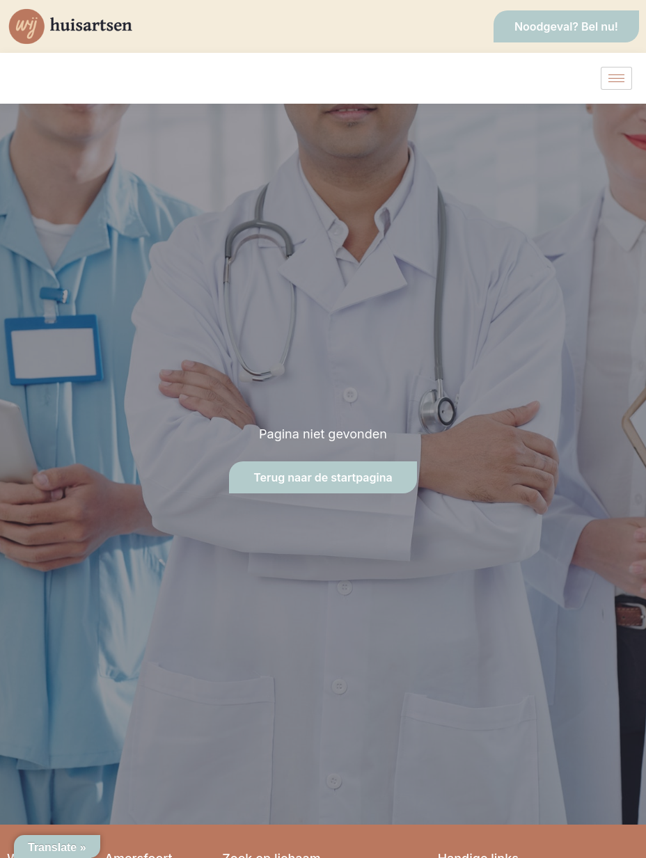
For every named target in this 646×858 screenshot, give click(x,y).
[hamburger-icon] (616, 78)
